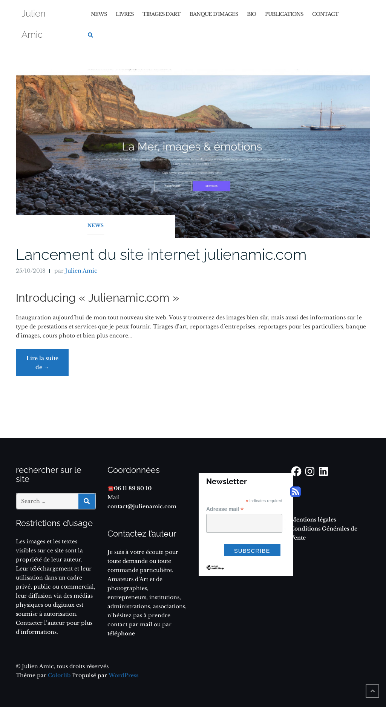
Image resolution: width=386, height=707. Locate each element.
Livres (124, 14)
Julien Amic (81, 270)
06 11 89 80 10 (133, 488)
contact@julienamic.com (141, 506)
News (99, 14)
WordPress (123, 675)
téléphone (121, 633)
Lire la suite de (47, 365)
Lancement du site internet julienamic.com (161, 254)
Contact (325, 14)
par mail (139, 624)
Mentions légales (313, 519)
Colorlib (59, 675)
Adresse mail (225, 509)
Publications (284, 14)
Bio (251, 14)
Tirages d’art (161, 14)
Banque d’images (214, 14)
